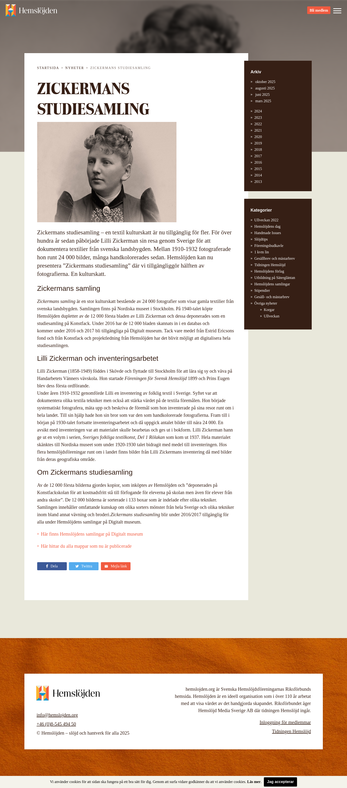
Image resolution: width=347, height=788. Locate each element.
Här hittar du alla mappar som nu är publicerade (86, 546)
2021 (258, 130)
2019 (258, 143)
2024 (258, 111)
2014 (258, 175)
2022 (258, 124)
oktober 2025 (264, 82)
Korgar (269, 310)
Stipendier (262, 290)
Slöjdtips (261, 239)
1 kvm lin (261, 252)
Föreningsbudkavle (269, 246)
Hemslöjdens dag (267, 226)
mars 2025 (262, 101)
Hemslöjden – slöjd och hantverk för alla (32, 12)
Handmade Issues (267, 233)
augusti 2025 (264, 88)
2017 (258, 156)
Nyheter (74, 68)
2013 (258, 182)
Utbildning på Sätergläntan (274, 278)
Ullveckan (271, 316)
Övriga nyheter (265, 303)
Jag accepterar (280, 782)
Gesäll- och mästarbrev (271, 297)
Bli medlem (319, 12)
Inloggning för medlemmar (285, 722)
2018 (258, 150)
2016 (258, 162)
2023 (258, 118)
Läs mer (254, 782)
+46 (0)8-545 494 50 (56, 724)
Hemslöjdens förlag (269, 271)
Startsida (48, 68)
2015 (258, 169)
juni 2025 (262, 95)
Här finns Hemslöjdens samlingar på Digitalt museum (92, 534)
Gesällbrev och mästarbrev (274, 258)
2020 (258, 137)
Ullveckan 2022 (266, 220)
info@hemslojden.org (57, 715)
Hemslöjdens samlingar (272, 284)
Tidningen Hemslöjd (269, 265)
